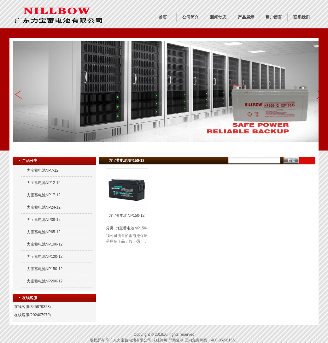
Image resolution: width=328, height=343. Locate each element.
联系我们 (301, 17)
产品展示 (246, 17)
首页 (163, 17)
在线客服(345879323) (32, 307)
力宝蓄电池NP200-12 (45, 281)
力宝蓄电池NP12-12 (44, 182)
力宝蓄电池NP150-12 (45, 269)
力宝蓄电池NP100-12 (45, 244)
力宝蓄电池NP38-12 (44, 219)
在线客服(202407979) (32, 315)
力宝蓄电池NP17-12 (44, 195)
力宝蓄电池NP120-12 (45, 256)
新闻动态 (218, 17)
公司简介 (190, 17)
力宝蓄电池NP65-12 (44, 232)
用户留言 (274, 17)
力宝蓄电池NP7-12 (43, 170)
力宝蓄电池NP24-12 (44, 207)
